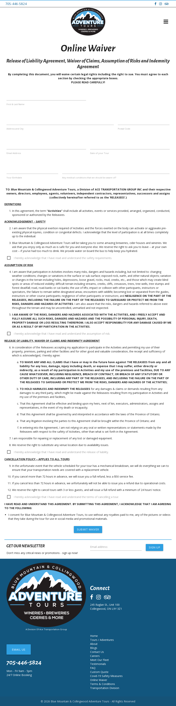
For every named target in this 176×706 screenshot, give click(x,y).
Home (94, 636)
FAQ (92, 668)
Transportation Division (104, 688)
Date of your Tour (99, 153)
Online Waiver (98, 680)
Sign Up (154, 547)
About (94, 644)
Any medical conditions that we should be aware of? (89, 177)
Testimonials (98, 664)
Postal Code (124, 128)
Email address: (99, 547)
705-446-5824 (16, 4)
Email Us (18, 649)
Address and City (15, 128)
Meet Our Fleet (99, 660)
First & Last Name (15, 104)
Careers (95, 656)
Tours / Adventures (102, 640)
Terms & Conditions (102, 684)
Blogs (93, 648)
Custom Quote (99, 672)
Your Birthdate (14, 177)
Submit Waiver (88, 529)
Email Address (14, 153)
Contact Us (97, 652)
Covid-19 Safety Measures (106, 676)
